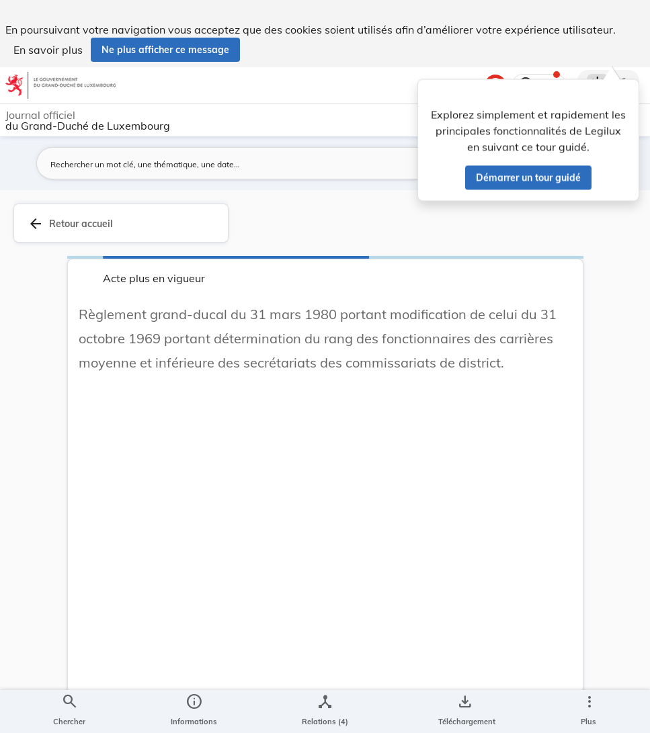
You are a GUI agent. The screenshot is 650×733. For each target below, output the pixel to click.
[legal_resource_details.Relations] (325, 711)
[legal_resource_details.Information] (194, 711)
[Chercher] (69, 711)
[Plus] (589, 711)
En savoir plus (48, 49)
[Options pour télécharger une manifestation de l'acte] (464, 711)
